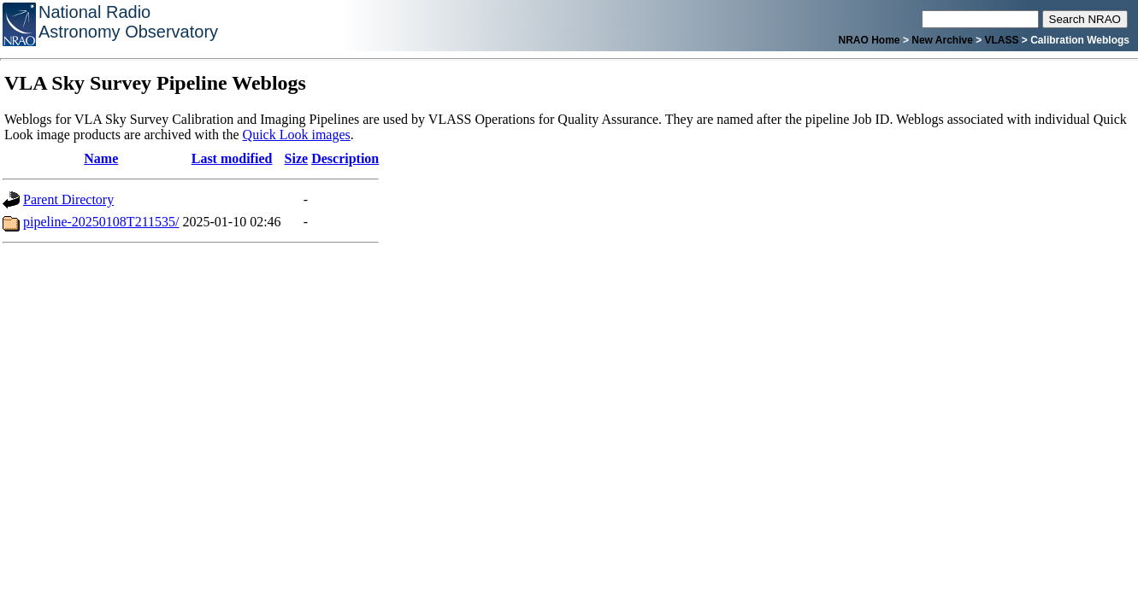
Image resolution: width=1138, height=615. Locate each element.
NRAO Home (869, 40)
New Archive (942, 40)
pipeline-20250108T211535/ (101, 221)
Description (345, 158)
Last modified (232, 158)
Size (297, 158)
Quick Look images (297, 134)
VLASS (1002, 40)
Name (101, 158)
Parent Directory (68, 199)
